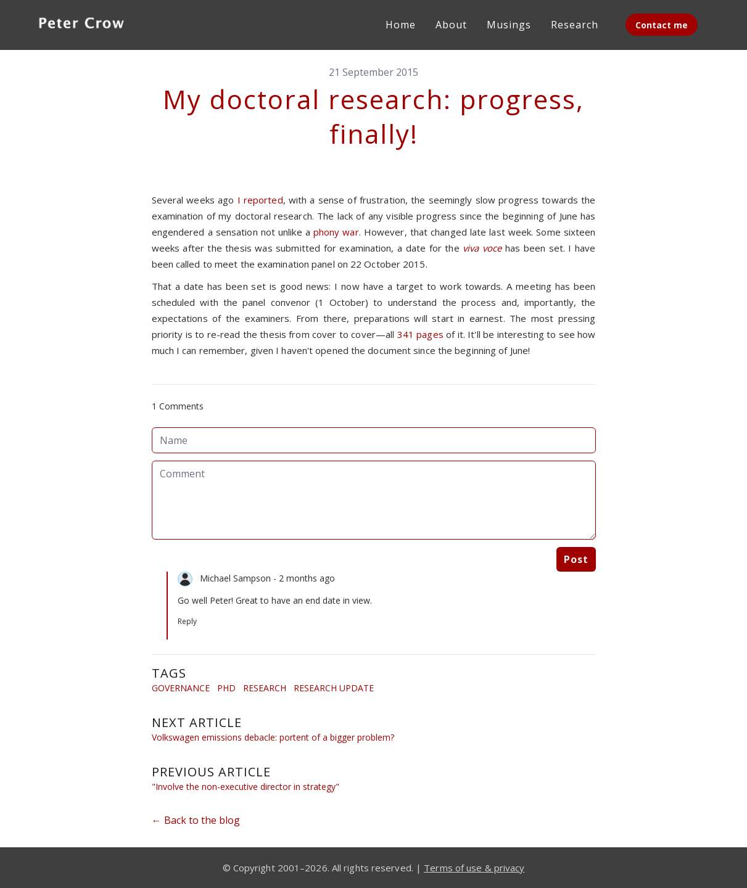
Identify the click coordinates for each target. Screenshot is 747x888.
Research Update (334, 688)
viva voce (482, 248)
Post (576, 559)
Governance (181, 688)
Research (264, 688)
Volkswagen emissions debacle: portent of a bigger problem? (273, 737)
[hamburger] (148, 22)
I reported (260, 200)
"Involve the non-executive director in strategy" (245, 786)
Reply (187, 621)
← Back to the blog (196, 820)
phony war (336, 232)
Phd (226, 688)
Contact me (661, 25)
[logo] (81, 24)
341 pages (421, 334)
